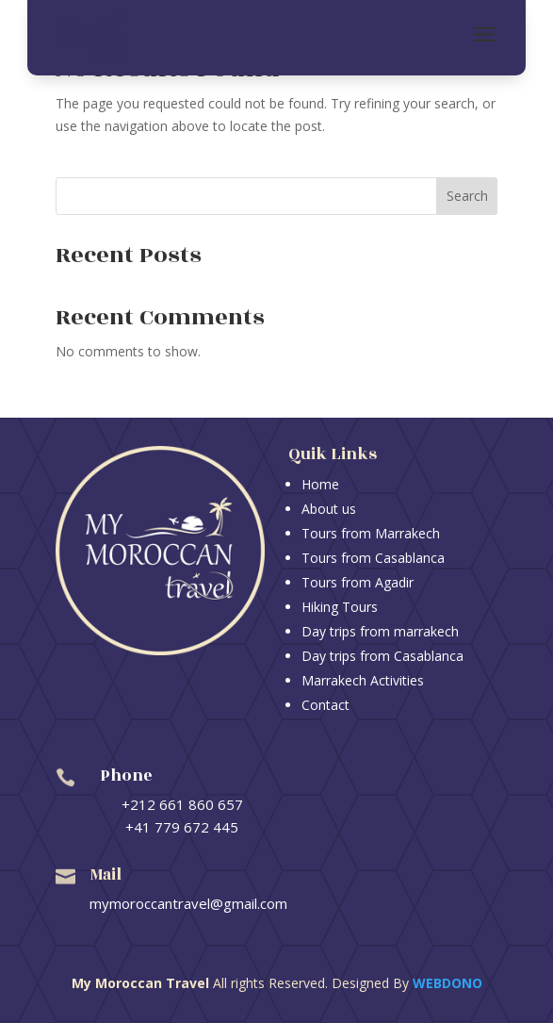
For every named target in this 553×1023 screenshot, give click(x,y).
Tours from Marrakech (370, 533)
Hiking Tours (339, 607)
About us (328, 509)
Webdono (447, 983)
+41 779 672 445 (181, 826)
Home (320, 484)
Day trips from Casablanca (382, 656)
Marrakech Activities (362, 680)
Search (467, 196)
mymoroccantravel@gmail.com (188, 903)
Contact (325, 705)
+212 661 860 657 (182, 804)
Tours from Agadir (357, 582)
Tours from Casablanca (373, 558)
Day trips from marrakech (380, 631)
